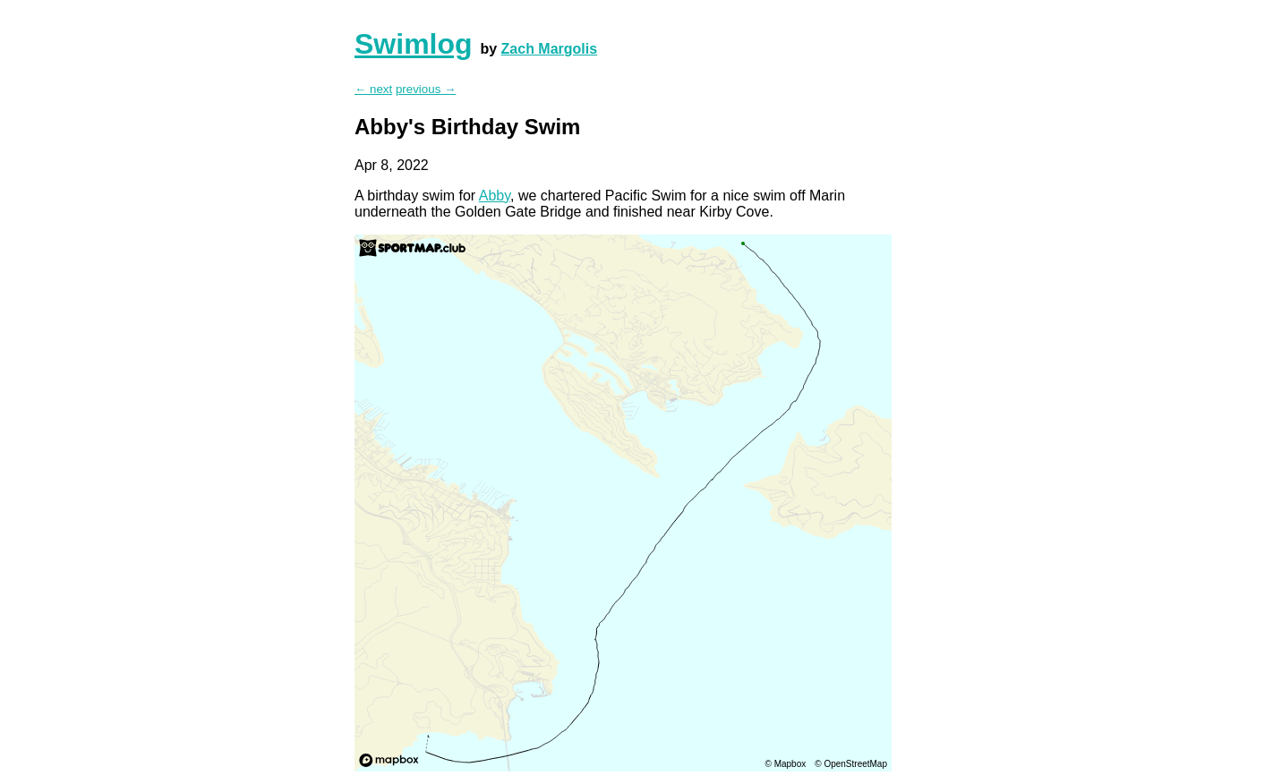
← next (373, 89)
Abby (494, 195)
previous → (426, 89)
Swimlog (413, 44)
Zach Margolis (549, 48)
